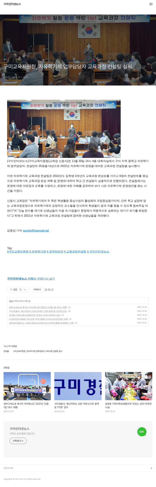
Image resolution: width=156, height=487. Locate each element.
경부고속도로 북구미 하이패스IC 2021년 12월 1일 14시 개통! (38, 307)
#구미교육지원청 (18, 251)
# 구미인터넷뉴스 (98, 251)
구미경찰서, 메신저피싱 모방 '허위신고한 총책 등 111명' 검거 (38, 311)
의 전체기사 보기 (31, 278)
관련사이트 (8, 468)
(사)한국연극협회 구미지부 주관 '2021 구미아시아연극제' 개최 (38, 319)
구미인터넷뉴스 (12, 4)
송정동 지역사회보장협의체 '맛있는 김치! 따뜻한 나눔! (35, 315)
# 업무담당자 (55, 251)
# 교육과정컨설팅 (75, 251)
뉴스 (11, 301)
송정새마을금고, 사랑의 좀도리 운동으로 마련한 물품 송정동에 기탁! (41, 323)
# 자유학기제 (37, 251)
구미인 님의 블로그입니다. (22, 433)
